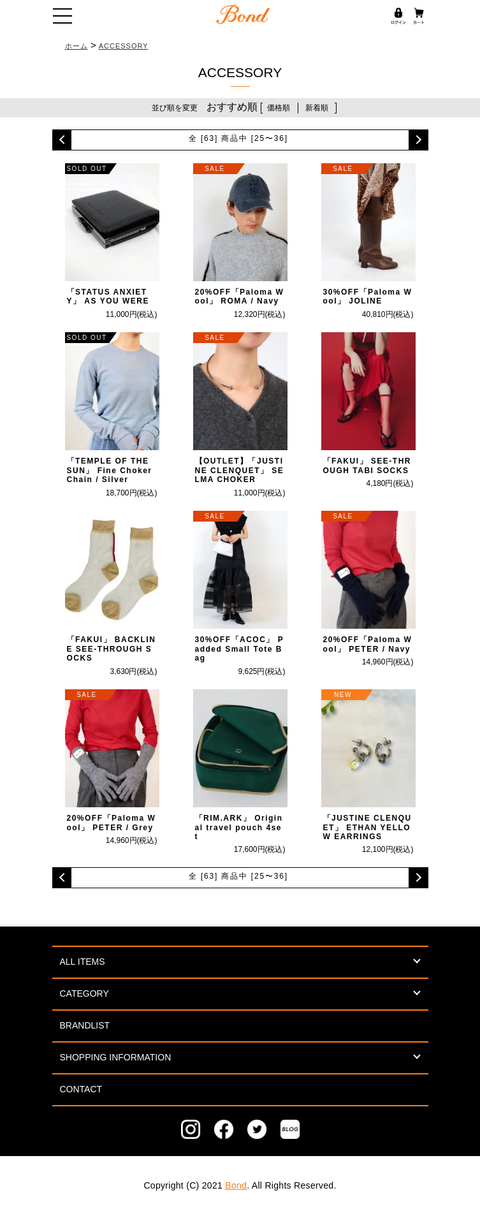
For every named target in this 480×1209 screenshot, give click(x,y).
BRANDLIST (85, 1025)
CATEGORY (84, 993)
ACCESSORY (124, 46)
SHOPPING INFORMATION (115, 1057)
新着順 (316, 107)
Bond (236, 1185)
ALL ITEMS (82, 961)
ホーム (76, 46)
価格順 (278, 107)
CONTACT (81, 1089)
